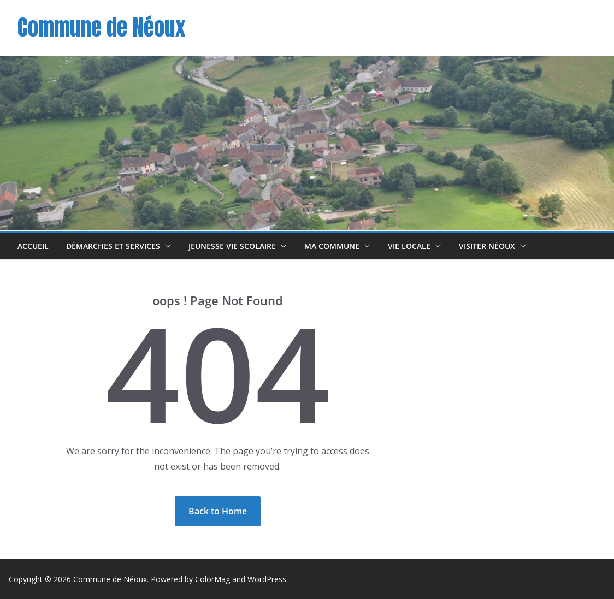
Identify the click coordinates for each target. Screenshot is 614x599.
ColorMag (212, 579)
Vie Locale (409, 246)
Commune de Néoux (101, 27)
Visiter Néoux (487, 246)
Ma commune (331, 246)
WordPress (266, 579)
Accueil (33, 246)
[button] (165, 246)
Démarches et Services (113, 246)
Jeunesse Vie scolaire (232, 246)
